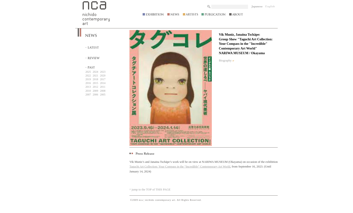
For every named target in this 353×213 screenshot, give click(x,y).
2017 (102, 79)
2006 (95, 94)
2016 (88, 83)
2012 (95, 86)
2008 (102, 90)
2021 (95, 75)
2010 (88, 90)
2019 (88, 79)
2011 (102, 86)
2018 (95, 79)
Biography (225, 60)
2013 (88, 86)
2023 (102, 71)
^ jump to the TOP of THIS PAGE (150, 189)
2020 (102, 75)
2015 (95, 83)
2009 (95, 90)
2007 (88, 94)
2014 (102, 83)
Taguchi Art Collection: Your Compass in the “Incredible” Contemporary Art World (179, 166)
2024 (95, 71)
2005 (102, 94)
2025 (88, 71)
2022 (88, 75)
